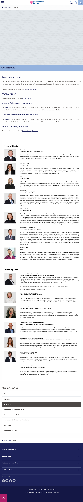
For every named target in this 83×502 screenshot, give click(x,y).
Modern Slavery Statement (30, 131)
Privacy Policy (43, 489)
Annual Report (26, 98)
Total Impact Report (31, 89)
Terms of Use (32, 489)
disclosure (8, 107)
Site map (52, 489)
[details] (78, 449)
